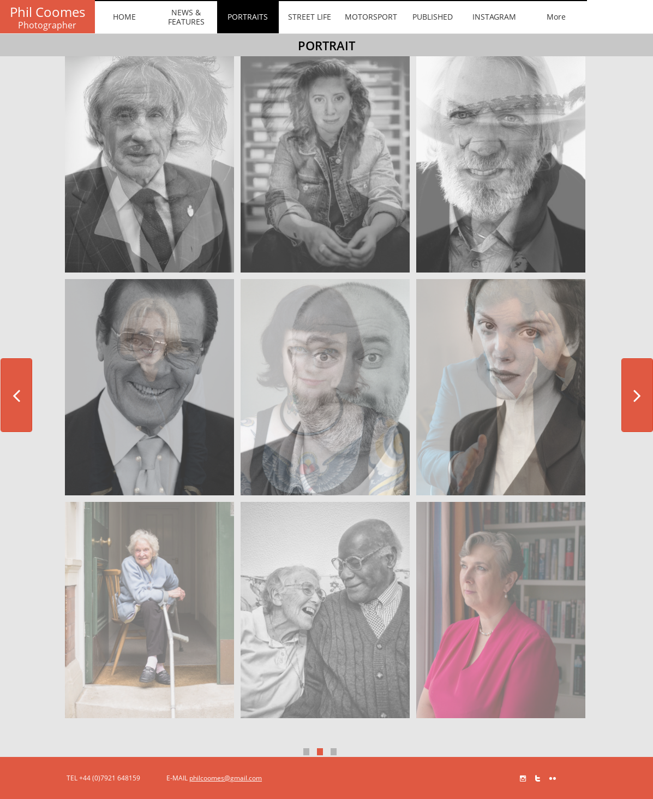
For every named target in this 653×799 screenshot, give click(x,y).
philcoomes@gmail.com (225, 778)
